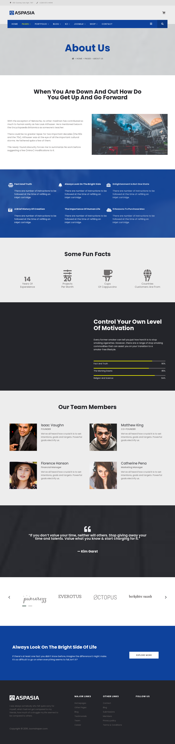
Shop (93, 24)
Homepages (80, 703)
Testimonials (81, 716)
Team (77, 720)
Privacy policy (109, 720)
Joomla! (79, 24)
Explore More (144, 655)
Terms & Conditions (112, 725)
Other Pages (80, 707)
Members (107, 716)
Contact (107, 24)
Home (15, 24)
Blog (56, 24)
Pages (25, 24)
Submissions (109, 711)
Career (78, 725)
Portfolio (41, 24)
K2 (66, 24)
